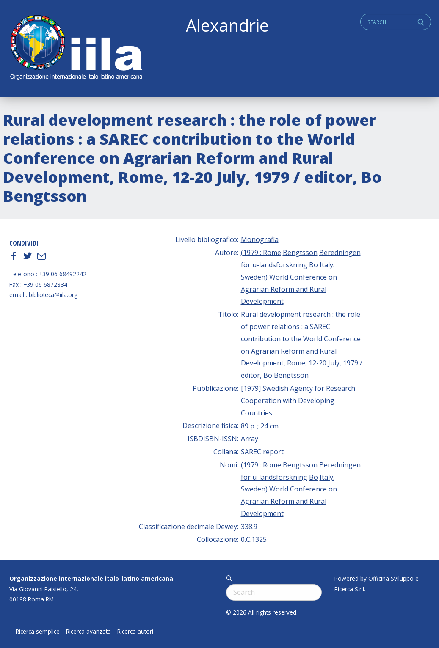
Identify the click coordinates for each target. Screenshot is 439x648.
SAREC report (262, 451)
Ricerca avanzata (88, 631)
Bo (313, 264)
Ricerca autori (135, 631)
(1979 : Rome (261, 252)
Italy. (327, 264)
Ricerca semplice (38, 631)
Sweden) (254, 277)
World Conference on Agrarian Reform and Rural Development (289, 289)
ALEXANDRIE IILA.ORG (75, 48)
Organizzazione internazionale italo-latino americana (91, 578)
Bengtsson (300, 252)
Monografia (260, 239)
